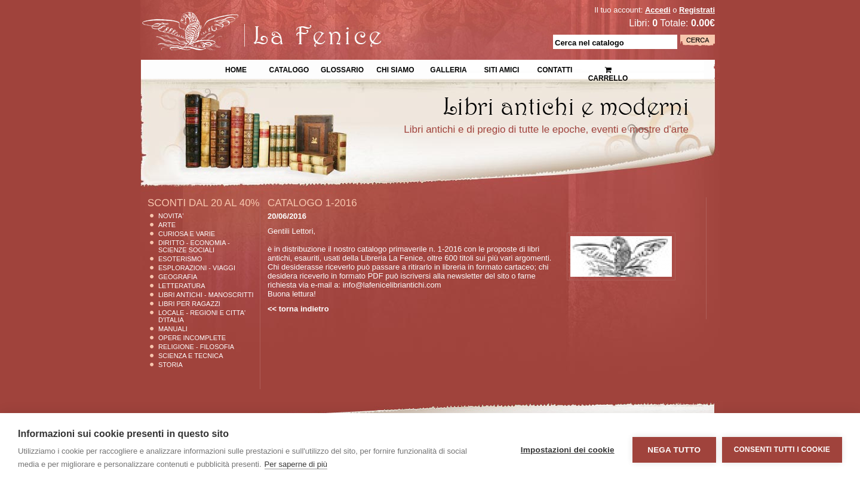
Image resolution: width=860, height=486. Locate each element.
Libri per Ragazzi (189, 303)
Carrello (608, 69)
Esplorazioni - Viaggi (196, 267)
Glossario (342, 69)
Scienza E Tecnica (190, 355)
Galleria (448, 69)
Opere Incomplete (192, 337)
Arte (167, 224)
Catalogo (289, 69)
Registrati (697, 9)
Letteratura (181, 285)
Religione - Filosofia (196, 346)
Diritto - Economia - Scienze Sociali (194, 246)
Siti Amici (502, 69)
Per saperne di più (296, 464)
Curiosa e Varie (186, 233)
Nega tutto (674, 449)
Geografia (177, 276)
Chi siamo (395, 69)
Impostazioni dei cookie (568, 449)
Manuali (173, 328)
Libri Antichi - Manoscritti (206, 294)
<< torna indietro (298, 308)
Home (236, 69)
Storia (170, 364)
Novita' (170, 215)
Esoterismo (180, 258)
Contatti (555, 69)
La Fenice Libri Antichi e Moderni (244, 18)
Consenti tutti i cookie (782, 449)
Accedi (658, 9)
